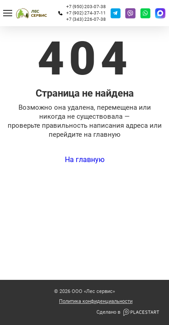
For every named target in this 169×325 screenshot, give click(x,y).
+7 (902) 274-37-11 (86, 12)
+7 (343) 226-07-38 (86, 19)
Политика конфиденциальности (95, 301)
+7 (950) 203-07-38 (86, 6)
